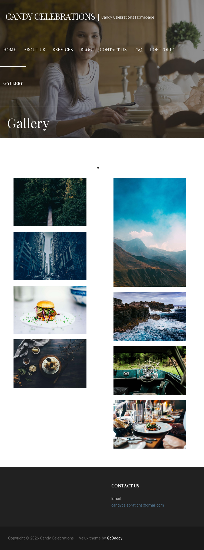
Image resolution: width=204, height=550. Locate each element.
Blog (86, 49)
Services (63, 49)
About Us (34, 49)
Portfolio (162, 49)
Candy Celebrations (50, 16)
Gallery (13, 83)
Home (9, 49)
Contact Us (113, 49)
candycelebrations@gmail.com (137, 505)
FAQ (138, 49)
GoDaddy (114, 538)
